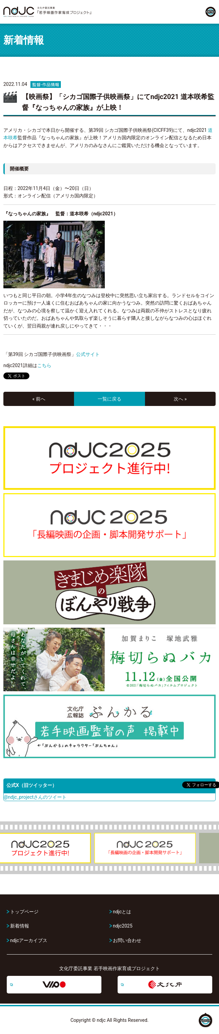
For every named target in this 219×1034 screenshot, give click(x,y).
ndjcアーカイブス (28, 940)
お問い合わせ (127, 940)
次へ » (180, 399)
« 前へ (38, 399)
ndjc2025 (122, 926)
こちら (44, 365)
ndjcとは (122, 911)
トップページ (24, 911)
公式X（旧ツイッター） (31, 785)
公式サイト (88, 354)
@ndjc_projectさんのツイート (35, 797)
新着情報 (19, 926)
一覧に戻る (109, 399)
